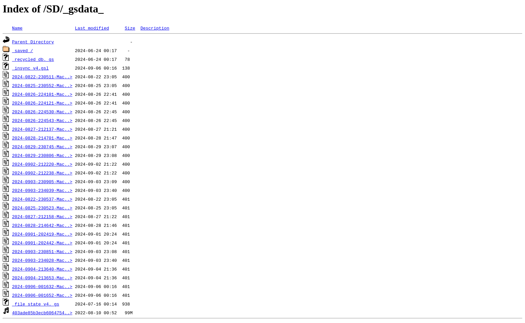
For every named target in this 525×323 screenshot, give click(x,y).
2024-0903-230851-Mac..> (42, 251)
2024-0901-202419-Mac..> (42, 234)
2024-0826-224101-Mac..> (42, 94)
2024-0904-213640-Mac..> (42, 269)
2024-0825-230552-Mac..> (42, 85)
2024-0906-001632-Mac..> (42, 286)
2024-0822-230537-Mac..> (42, 199)
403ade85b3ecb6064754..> (42, 313)
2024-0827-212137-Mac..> (42, 129)
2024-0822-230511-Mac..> (42, 77)
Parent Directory (33, 42)
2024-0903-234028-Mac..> (42, 260)
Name (17, 28)
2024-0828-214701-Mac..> (42, 138)
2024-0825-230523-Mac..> (42, 208)
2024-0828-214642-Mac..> (42, 225)
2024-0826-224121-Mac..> (42, 103)
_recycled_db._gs (33, 59)
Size (130, 28)
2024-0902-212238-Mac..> (42, 173)
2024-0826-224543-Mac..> (42, 120)
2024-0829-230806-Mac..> (42, 155)
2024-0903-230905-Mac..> (42, 181)
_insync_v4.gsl (30, 68)
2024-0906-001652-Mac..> (42, 295)
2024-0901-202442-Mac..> (42, 243)
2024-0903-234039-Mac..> (42, 190)
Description (154, 28)
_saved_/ (22, 50)
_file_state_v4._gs (35, 304)
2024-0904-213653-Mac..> (42, 278)
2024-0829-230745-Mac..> (42, 147)
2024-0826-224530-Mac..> (42, 112)
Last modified (92, 28)
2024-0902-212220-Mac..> (42, 164)
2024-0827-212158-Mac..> (42, 216)
